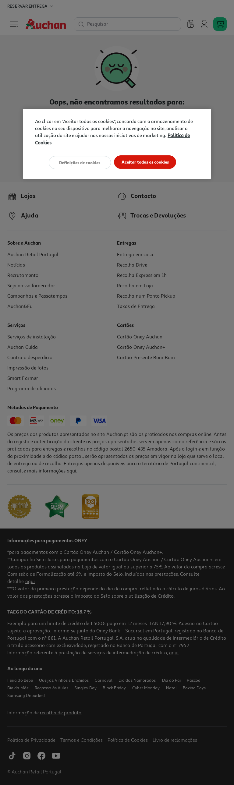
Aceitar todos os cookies (146, 162)
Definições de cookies (78, 162)
